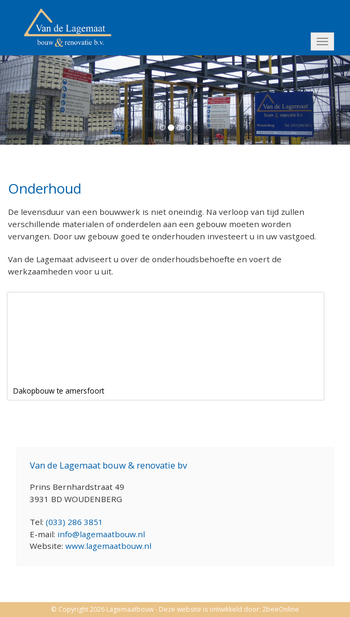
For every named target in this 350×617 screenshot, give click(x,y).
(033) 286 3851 (74, 521)
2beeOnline (280, 609)
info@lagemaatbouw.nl (101, 534)
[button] (26, 99)
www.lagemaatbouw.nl (108, 545)
